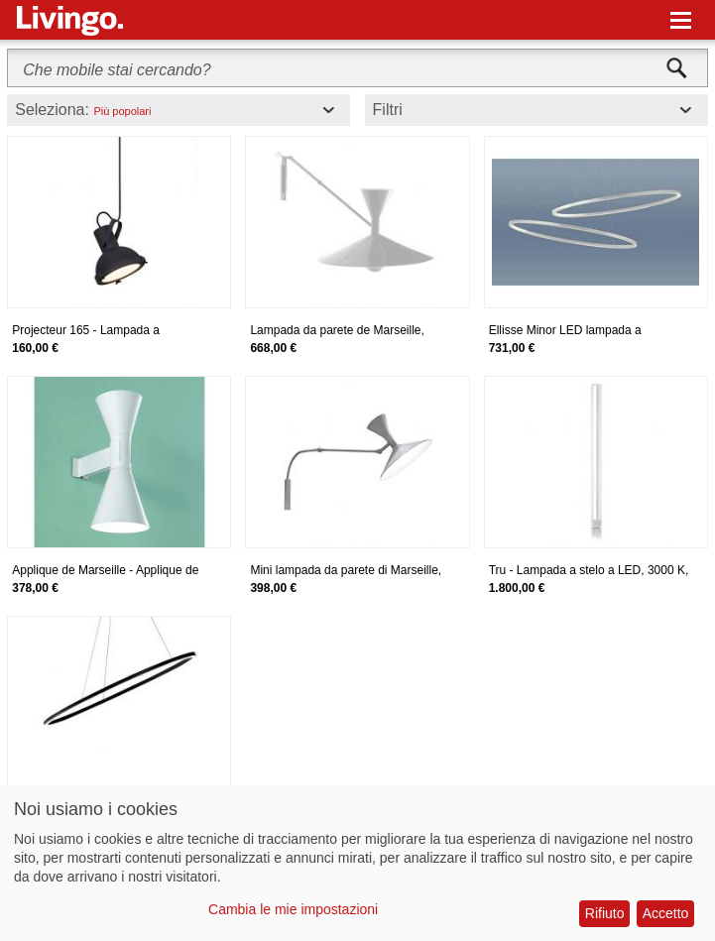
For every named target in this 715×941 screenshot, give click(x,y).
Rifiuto (605, 913)
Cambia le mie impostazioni (293, 909)
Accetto (666, 913)
